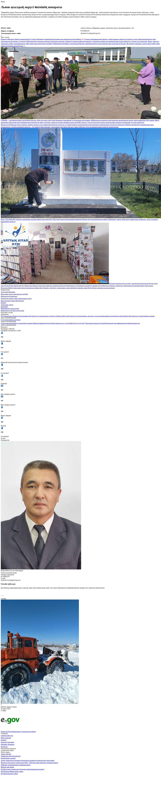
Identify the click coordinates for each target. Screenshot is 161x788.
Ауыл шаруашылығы (8, 292)
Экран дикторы (6, 754)
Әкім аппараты (6, 738)
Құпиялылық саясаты (8, 758)
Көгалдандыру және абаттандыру (12, 301)
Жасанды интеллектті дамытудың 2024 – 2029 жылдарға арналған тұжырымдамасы (29, 763)
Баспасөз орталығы (7, 742)
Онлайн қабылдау (7, 735)
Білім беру (4, 307)
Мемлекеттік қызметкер (9, 296)
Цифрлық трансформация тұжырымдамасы (15, 765)
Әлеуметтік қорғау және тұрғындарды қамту (16, 298)
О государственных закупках (10, 320)
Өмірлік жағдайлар (7, 767)
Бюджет (3, 303)
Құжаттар (4, 746)
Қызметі (4, 740)
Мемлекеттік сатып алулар (10, 308)
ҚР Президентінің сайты (9, 774)
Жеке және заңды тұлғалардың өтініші (14, 294)
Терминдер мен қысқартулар (10, 756)
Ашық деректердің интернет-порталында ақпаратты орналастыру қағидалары (27, 760)
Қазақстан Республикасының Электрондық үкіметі (18, 731)
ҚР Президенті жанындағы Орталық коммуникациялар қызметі (22, 769)
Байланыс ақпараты (7, 744)
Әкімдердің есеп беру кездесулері (12, 310)
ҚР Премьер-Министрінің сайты (12, 771)
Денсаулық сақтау (7, 305)
